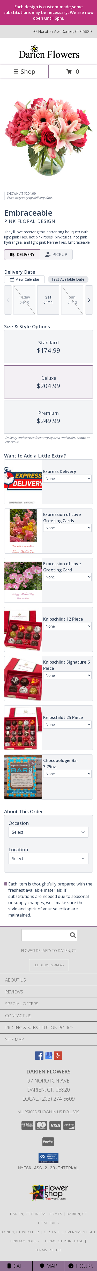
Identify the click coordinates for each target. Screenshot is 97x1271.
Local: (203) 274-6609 (49, 1098)
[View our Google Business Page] (48, 1058)
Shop (24, 71)
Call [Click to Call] (16, 1265)
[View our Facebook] (39, 1058)
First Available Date (68, 279)
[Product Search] (49, 935)
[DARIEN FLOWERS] (49, 57)
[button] (48, 1158)
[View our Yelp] (58, 1058)
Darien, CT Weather (20, 1232)
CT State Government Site (70, 1232)
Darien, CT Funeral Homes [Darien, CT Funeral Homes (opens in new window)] (36, 1213)
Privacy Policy (25, 1241)
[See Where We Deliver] (48, 964)
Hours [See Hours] (80, 1265)
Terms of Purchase (64, 1241)
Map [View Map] (48, 1265)
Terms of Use (48, 1250)
